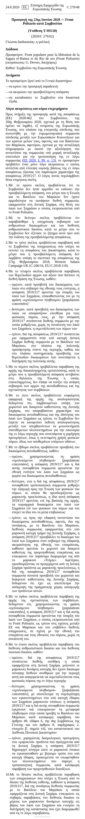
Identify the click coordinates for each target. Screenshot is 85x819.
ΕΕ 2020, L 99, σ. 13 (39, 160)
